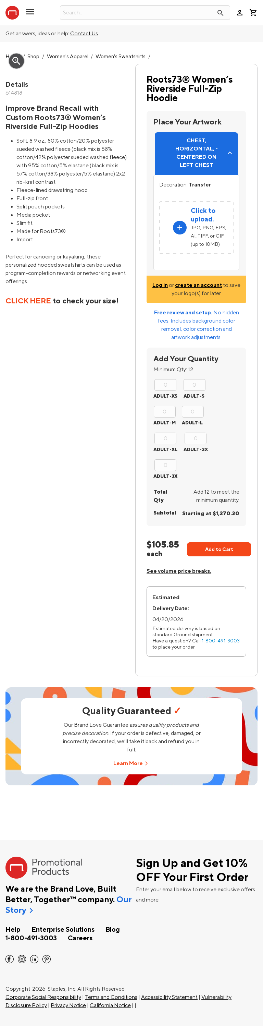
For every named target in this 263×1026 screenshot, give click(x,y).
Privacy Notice (68, 1005)
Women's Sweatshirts (121, 57)
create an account (198, 285)
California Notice (110, 1005)
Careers (80, 938)
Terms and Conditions (111, 997)
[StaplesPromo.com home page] (12, 13)
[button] (30, 14)
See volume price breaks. (179, 571)
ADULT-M (164, 422)
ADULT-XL (165, 449)
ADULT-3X (165, 476)
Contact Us (84, 34)
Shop (33, 57)
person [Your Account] (240, 13)
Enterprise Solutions (63, 929)
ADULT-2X (196, 449)
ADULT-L (192, 422)
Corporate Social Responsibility (43, 997)
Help (13, 929)
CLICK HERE (28, 301)
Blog (112, 929)
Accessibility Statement (169, 997)
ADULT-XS (165, 396)
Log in (160, 285)
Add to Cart (219, 549)
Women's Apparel (67, 57)
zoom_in (16, 61)
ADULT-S (194, 396)
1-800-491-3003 (221, 640)
